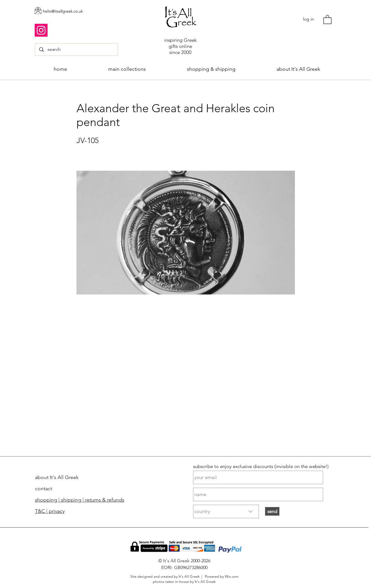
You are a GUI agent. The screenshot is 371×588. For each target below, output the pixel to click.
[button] (327, 19)
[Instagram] (41, 30)
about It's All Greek (57, 477)
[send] (272, 511)
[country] (226, 511)
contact (43, 488)
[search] (76, 49)
